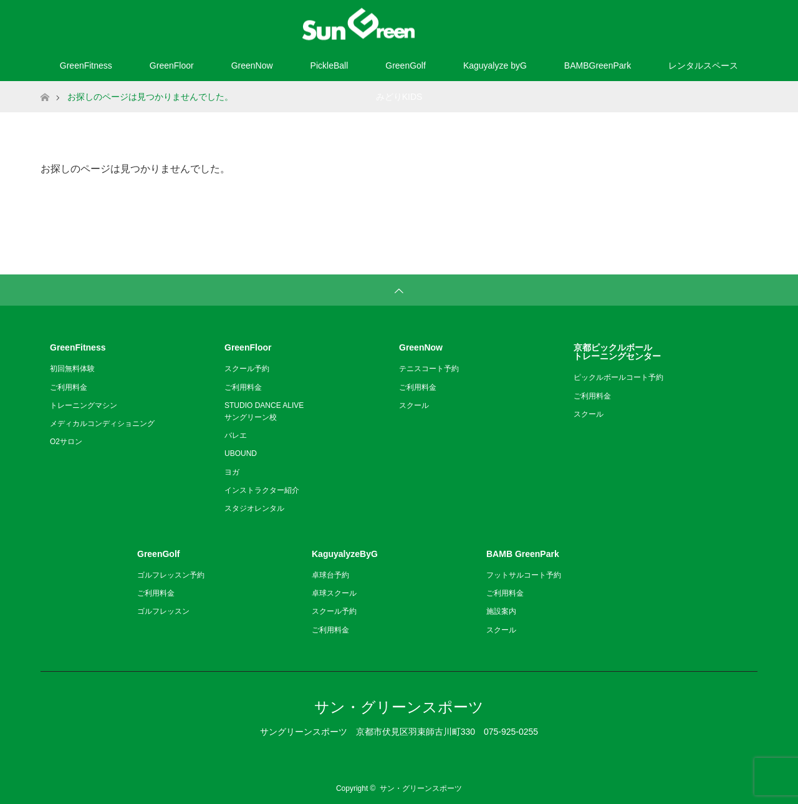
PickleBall (329, 65)
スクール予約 (246, 368)
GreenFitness (86, 65)
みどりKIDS (399, 97)
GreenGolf (405, 65)
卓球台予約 (330, 575)
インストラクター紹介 (261, 490)
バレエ (235, 435)
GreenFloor (172, 65)
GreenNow (252, 65)
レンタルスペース (703, 65)
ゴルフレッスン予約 (170, 575)
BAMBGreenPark (597, 65)
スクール (414, 405)
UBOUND (240, 453)
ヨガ (231, 472)
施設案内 (501, 611)
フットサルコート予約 (523, 575)
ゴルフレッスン (163, 611)
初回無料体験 (72, 368)
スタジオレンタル (254, 508)
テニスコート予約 (429, 368)
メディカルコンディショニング (102, 423)
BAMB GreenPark (522, 554)
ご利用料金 (68, 387)
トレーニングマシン (83, 405)
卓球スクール (334, 593)
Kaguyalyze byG (495, 65)
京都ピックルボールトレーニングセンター (617, 351)
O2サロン (66, 441)
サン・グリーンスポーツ (399, 707)
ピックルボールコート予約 (618, 377)
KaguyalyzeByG (345, 554)
